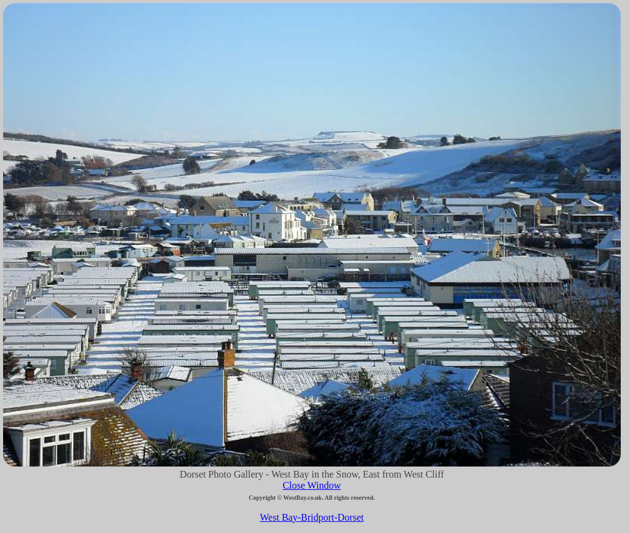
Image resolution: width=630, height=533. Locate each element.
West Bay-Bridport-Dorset (312, 517)
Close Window (311, 485)
